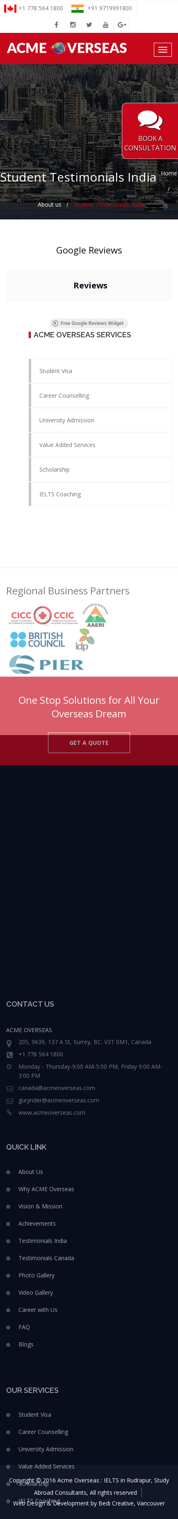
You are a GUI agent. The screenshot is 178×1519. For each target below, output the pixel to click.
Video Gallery (35, 1412)
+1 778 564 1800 (33, 8)
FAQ (24, 1446)
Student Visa (55, 371)
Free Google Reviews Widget (87, 323)
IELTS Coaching (60, 494)
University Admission (66, 420)
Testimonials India (42, 1360)
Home (169, 173)
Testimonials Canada (46, 1377)
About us (50, 204)
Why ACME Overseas (46, 1308)
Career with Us (37, 1429)
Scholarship (54, 469)
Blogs (26, 1464)
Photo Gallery (36, 1395)
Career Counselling (64, 395)
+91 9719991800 (101, 8)
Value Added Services (67, 445)
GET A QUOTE (89, 758)
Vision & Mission (40, 1326)
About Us (30, 1291)
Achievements (37, 1343)
